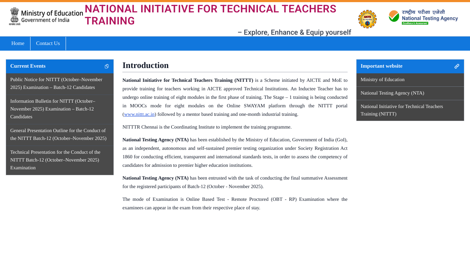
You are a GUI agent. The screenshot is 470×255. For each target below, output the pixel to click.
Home (17, 43)
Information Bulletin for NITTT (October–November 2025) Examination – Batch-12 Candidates (52, 109)
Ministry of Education (383, 80)
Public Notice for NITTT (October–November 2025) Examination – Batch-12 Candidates (56, 83)
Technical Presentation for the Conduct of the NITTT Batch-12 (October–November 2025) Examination (55, 160)
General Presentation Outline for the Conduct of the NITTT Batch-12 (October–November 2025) (58, 134)
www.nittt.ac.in (139, 114)
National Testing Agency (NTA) (392, 93)
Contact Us (48, 43)
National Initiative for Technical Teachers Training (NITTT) (402, 110)
